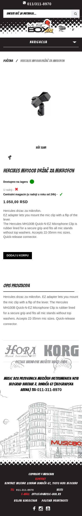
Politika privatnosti (55, 500)
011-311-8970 (25, 490)
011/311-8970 (39, 4)
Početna (8, 61)
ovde (63, 362)
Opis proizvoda (16, 285)
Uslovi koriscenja (25, 500)
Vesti (60, 489)
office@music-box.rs (46, 494)
